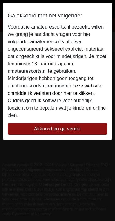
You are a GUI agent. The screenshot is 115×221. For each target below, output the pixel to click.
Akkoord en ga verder (57, 128)
